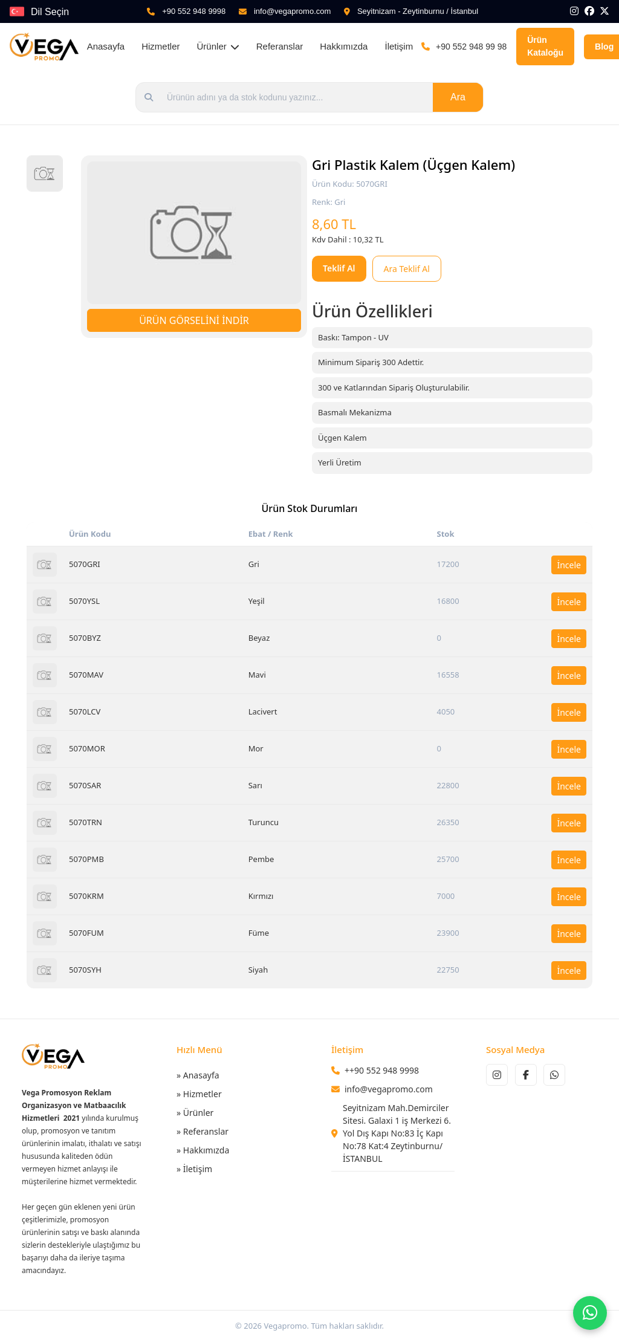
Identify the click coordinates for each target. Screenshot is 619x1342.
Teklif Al (339, 268)
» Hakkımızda (203, 1150)
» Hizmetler (199, 1094)
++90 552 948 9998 (382, 1070)
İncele (569, 565)
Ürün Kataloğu (545, 46)
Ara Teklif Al (407, 268)
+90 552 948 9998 (193, 11)
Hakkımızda (344, 46)
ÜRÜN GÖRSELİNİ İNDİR (194, 320)
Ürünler (218, 46)
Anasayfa (106, 46)
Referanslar (279, 46)
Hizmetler (160, 46)
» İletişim (194, 1169)
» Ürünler (195, 1112)
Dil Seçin (50, 12)
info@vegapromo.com (292, 11)
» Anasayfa (198, 1075)
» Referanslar (202, 1131)
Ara (457, 97)
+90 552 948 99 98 (471, 46)
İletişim (398, 46)
